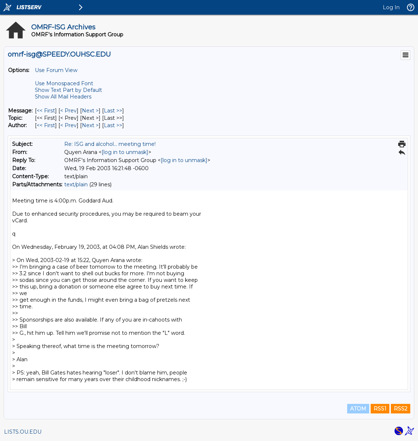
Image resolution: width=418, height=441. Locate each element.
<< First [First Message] (46, 110)
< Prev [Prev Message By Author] (68, 125)
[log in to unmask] (125, 152)
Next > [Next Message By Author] (90, 125)
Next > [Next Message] (90, 110)
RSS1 (380, 408)
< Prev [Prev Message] (68, 110)
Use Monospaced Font (64, 83)
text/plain (76, 184)
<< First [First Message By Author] (46, 125)
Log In (391, 7)
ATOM (358, 408)
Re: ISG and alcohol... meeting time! (110, 144)
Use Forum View (56, 70)
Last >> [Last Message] (113, 110)
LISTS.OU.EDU (22, 432)
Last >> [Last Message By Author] (113, 125)
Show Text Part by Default (68, 90)
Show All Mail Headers (63, 96)
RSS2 (400, 408)
